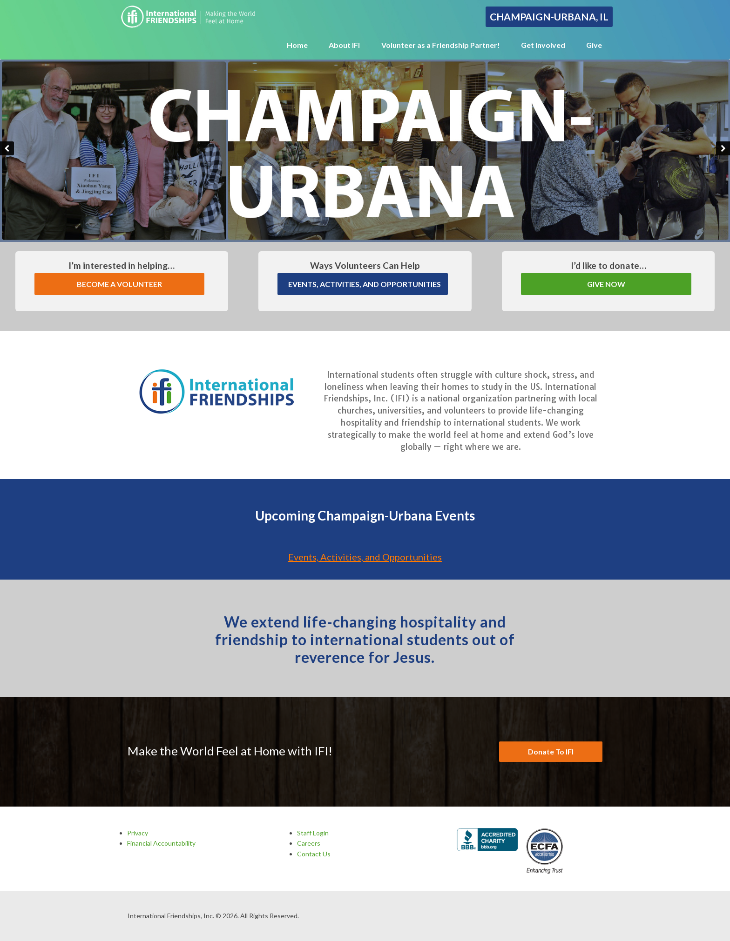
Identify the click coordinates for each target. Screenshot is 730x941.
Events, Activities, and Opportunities (365, 556)
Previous (7, 148)
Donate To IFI (551, 751)
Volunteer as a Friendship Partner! (440, 44)
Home (297, 44)
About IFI (344, 44)
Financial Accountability (161, 843)
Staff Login (313, 833)
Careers (308, 843)
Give (594, 44)
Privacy (137, 833)
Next (723, 148)
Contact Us (314, 854)
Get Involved (543, 44)
